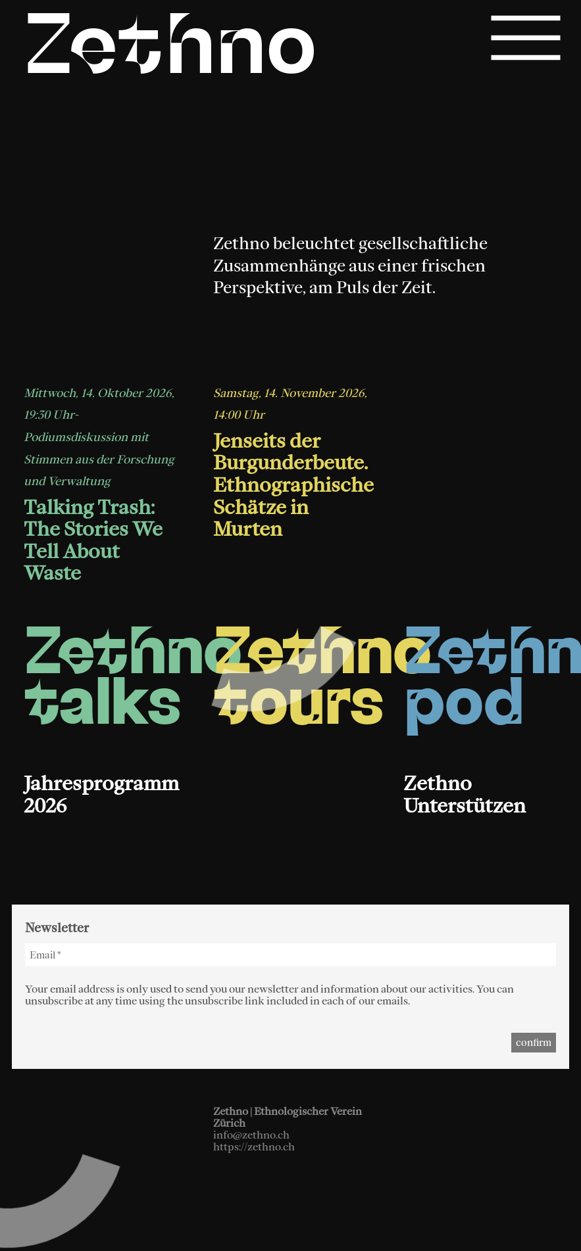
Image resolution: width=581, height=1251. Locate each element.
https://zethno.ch (254, 1146)
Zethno (171, 51)
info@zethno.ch (251, 1135)
